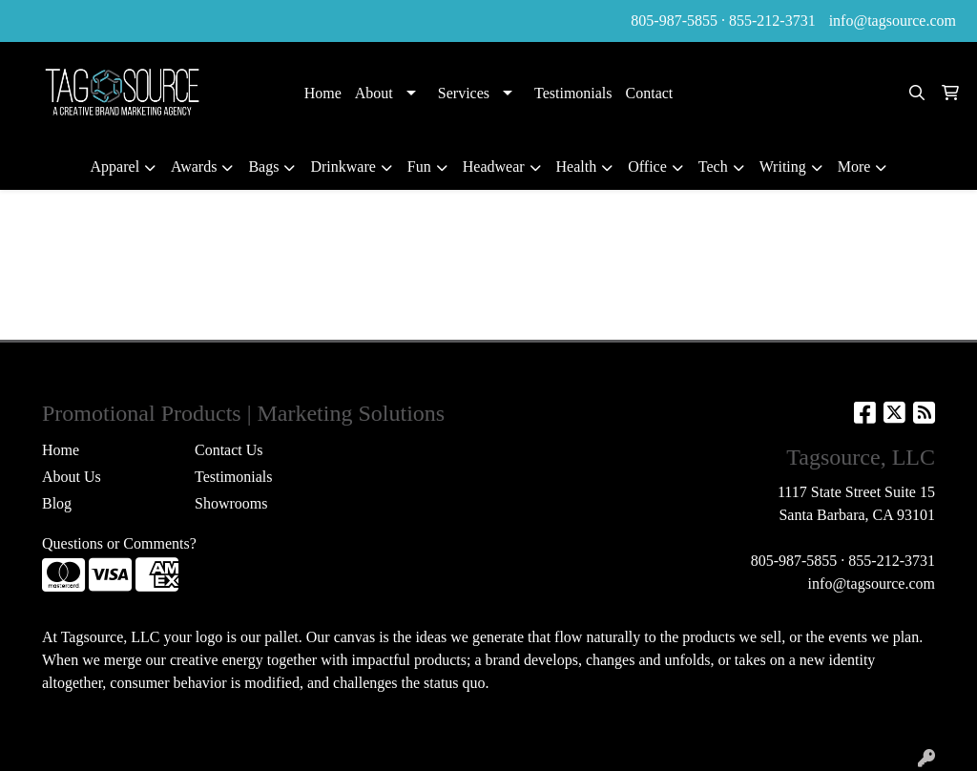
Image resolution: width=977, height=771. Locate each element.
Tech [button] (713, 166)
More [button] (854, 166)
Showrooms (231, 503)
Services (463, 93)
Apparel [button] (115, 166)
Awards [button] (194, 166)
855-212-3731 (772, 20)
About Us (71, 477)
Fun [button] (419, 166)
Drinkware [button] (342, 166)
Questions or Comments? (119, 543)
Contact (650, 93)
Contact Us (229, 450)
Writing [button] (782, 166)
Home (323, 93)
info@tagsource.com (892, 20)
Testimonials (573, 93)
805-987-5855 (674, 20)
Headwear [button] (494, 166)
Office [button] (647, 166)
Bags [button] (263, 166)
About (374, 93)
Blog (57, 503)
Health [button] (576, 166)
